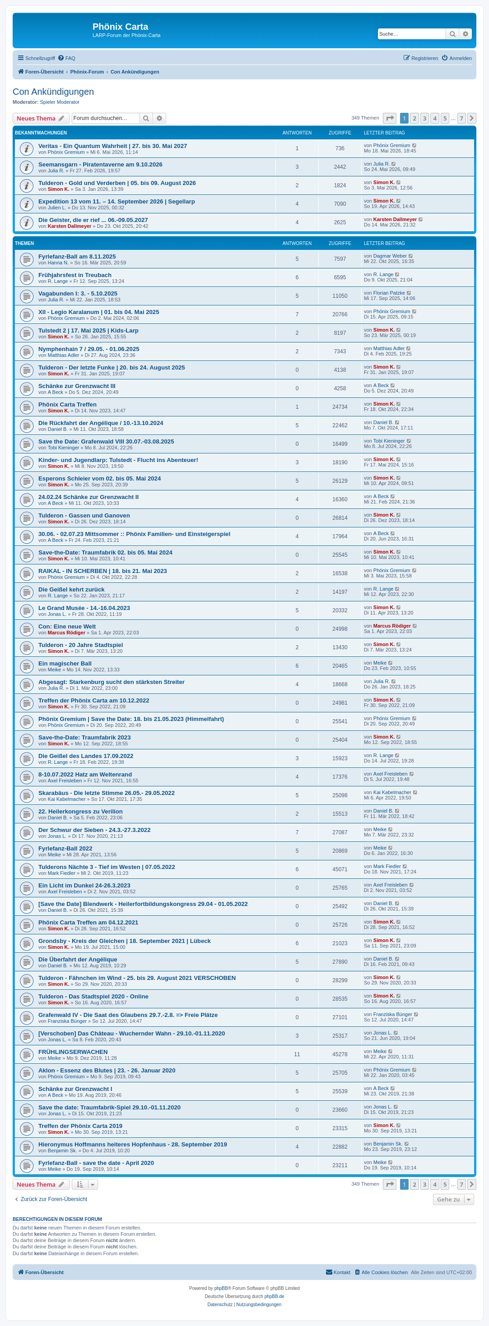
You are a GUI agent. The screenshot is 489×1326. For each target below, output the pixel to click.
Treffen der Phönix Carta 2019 (80, 1126)
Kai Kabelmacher (67, 799)
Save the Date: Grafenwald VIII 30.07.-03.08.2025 (106, 441)
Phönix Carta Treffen (67, 404)
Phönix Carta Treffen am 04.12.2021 (88, 922)
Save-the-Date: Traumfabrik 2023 (84, 737)
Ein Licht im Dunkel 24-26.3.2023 (84, 885)
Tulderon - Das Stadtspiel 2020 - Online (93, 996)
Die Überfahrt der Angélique (77, 959)
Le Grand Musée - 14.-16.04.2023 (84, 608)
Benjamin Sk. (62, 1150)
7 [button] (461, 118)
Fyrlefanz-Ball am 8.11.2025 (77, 256)
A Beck (55, 392)
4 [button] (434, 118)
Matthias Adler (63, 355)
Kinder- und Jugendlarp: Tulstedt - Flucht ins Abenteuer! (118, 460)
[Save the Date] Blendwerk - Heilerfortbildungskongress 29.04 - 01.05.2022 (143, 904)
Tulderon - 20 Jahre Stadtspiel (80, 645)
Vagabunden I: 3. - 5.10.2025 (77, 293)
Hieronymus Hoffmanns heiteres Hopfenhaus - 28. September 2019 (132, 1144)
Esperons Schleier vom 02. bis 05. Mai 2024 (99, 478)
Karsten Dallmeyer (70, 226)
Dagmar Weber (390, 256)
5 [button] (445, 118)
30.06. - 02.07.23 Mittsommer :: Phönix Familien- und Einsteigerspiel (134, 534)
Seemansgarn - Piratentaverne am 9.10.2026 (100, 164)
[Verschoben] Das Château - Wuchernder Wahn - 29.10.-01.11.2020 (131, 1033)
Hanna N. (58, 262)
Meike (54, 669)
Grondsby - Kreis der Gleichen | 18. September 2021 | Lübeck (124, 941)
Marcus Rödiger (66, 632)
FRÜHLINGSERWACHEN (73, 1052)
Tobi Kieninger (63, 447)
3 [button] (424, 118)
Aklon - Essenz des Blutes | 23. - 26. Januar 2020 (106, 1070)
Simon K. (59, 189)
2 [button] (414, 118)
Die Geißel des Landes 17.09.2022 (85, 756)
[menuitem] (66, 58)
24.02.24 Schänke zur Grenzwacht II (88, 497)
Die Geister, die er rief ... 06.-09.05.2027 (93, 220)
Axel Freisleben (65, 780)
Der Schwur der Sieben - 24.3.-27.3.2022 (94, 830)
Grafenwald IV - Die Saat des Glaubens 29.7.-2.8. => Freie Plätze (128, 1015)
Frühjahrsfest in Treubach (75, 275)
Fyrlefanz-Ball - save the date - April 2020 (96, 1163)
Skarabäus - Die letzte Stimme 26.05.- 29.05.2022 (106, 793)
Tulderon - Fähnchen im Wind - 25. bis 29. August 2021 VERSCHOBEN (137, 978)
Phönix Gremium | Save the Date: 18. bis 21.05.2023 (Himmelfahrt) (131, 719)
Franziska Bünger (67, 1021)
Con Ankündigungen (53, 92)
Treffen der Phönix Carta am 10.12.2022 (93, 700)
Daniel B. (58, 429)
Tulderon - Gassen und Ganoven (84, 515)
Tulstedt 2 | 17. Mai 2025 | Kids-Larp (88, 330)
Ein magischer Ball (65, 663)
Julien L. (57, 207)
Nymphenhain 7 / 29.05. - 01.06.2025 (89, 349)
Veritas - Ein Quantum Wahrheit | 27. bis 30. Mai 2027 (112, 146)
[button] (389, 118)
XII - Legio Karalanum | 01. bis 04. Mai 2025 (98, 312)
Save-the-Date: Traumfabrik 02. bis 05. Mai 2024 (105, 552)
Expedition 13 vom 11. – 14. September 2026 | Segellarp (116, 201)
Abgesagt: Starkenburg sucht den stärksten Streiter (111, 682)
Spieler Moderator (59, 102)
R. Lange (58, 281)
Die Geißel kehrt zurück (71, 589)
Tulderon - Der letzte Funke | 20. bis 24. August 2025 (111, 367)
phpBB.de (274, 1296)
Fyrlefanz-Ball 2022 (65, 848)
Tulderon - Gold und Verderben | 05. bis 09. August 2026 (117, 183)
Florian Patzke (389, 293)
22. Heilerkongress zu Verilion (80, 811)
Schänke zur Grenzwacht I (75, 1089)
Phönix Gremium (66, 152)
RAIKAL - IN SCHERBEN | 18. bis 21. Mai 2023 (102, 571)
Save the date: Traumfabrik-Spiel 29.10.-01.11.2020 (109, 1107)
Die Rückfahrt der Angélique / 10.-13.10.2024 (100, 423)
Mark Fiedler (61, 873)
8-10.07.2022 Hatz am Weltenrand (85, 774)
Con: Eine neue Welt (67, 626)
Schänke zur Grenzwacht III (77, 386)
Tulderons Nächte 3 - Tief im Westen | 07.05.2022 (106, 867)
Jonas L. (57, 614)
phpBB (221, 1288)
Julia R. (56, 170)
